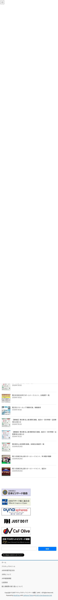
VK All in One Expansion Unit (43, 595)
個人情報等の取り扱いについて (12, 586)
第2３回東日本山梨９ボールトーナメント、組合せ (29, 468)
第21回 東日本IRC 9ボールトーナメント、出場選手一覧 (30, 395)
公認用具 (5, 582)
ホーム (4, 562)
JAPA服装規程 (6, 578)
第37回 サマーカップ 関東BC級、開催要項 (26, 407)
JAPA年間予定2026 (8, 570)
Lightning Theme (28, 595)
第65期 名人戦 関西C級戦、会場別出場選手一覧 (28, 444)
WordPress (17, 595)
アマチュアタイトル (8, 566)
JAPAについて (6, 574)
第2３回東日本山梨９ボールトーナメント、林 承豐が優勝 (31, 456)
